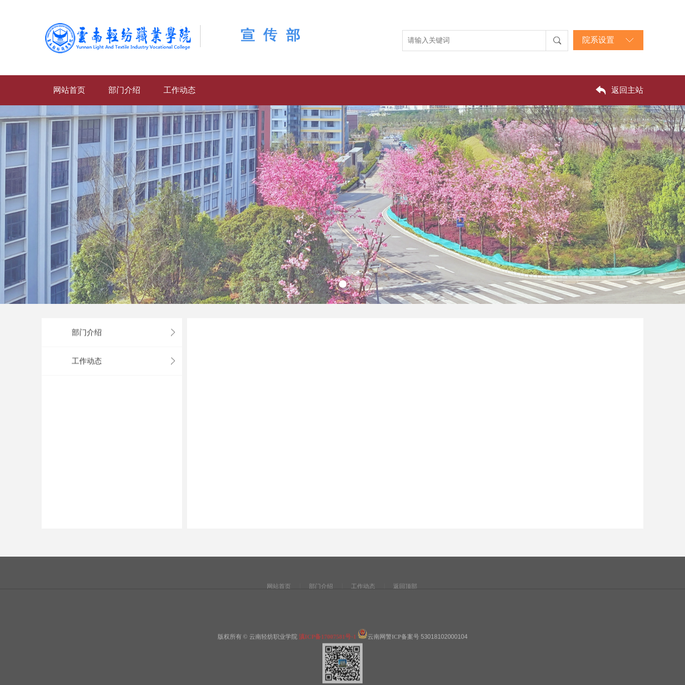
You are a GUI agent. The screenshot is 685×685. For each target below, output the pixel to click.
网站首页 (69, 90)
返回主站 (627, 90)
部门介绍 (124, 90)
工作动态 (179, 90)
